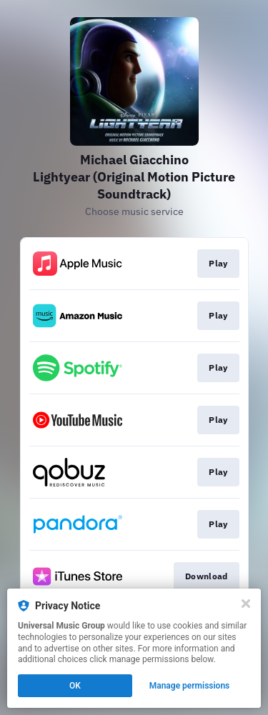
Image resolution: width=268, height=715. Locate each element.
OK (75, 686)
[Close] (245, 603)
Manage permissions (189, 686)
